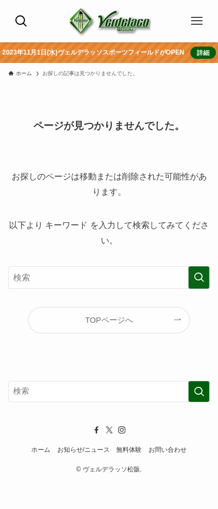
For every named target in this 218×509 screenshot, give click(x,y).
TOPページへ (109, 320)
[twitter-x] (109, 430)
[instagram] (122, 430)
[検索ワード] (108, 277)
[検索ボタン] (21, 21)
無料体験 (129, 449)
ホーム (40, 449)
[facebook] (96, 430)
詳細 (202, 52)
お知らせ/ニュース (83, 449)
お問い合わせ (168, 449)
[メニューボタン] (197, 21)
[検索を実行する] (199, 277)
